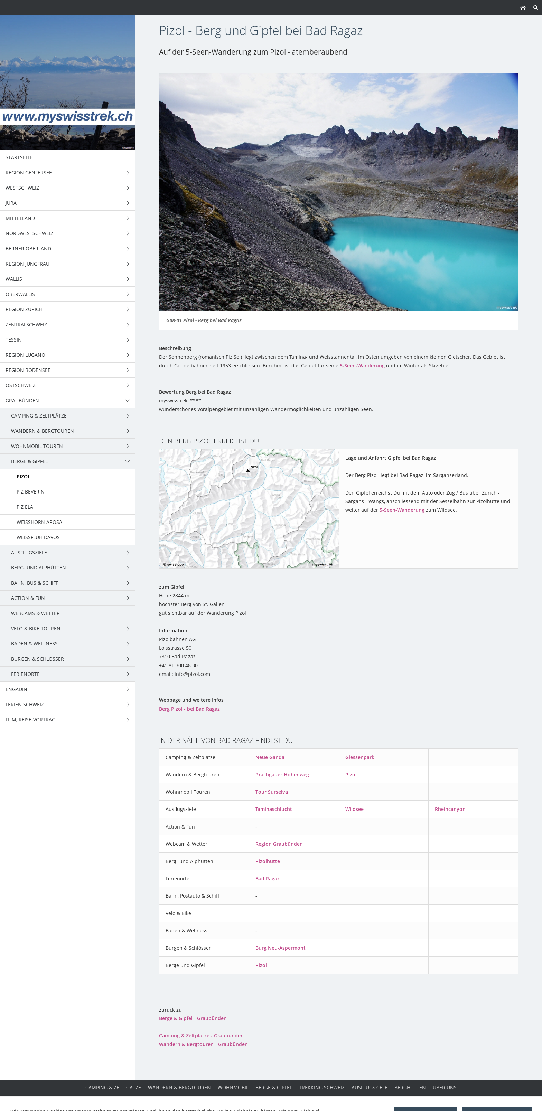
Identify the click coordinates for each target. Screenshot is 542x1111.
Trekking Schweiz (322, 1087)
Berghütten (410, 1087)
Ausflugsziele (369, 1087)
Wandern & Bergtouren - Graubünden (203, 1044)
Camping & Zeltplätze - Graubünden (201, 1035)
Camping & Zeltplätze (113, 1087)
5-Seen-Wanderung (362, 365)
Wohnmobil (233, 1087)
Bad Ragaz (267, 878)
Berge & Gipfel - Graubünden (193, 1018)
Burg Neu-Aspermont (280, 948)
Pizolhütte (267, 861)
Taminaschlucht (273, 809)
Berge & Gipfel (273, 1087)
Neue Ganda (269, 757)
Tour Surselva (271, 791)
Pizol (351, 774)
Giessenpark (359, 757)
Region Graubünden (279, 844)
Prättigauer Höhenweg (282, 774)
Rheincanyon (450, 809)
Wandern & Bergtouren (179, 1087)
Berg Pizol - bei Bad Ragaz (189, 709)
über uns (445, 1087)
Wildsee (354, 809)
